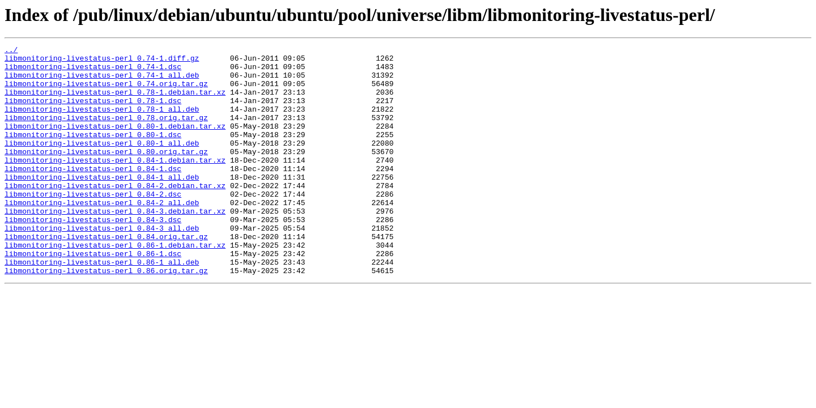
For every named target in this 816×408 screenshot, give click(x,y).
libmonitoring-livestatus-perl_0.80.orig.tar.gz (106, 173)
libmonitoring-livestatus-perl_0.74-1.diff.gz (102, 61)
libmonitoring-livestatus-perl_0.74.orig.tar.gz (106, 92)
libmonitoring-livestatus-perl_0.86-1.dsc (93, 296)
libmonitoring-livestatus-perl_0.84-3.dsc (93, 255)
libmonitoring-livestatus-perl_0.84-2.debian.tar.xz (115, 214)
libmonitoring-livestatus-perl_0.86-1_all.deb (102, 306)
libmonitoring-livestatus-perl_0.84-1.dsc (93, 194)
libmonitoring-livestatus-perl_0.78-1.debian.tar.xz (115, 102)
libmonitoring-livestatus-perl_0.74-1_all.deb (102, 81)
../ (11, 51)
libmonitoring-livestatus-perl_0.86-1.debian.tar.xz (115, 285)
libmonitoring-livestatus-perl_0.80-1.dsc (93, 153)
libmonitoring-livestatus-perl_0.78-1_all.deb (102, 122)
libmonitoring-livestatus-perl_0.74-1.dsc (93, 71)
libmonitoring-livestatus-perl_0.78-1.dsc (93, 112)
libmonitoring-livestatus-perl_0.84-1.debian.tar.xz (115, 183)
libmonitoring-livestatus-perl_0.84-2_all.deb (102, 235)
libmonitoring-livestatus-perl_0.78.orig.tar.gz (106, 133)
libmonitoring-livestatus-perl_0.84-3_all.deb (102, 265)
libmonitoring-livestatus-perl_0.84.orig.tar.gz (106, 275)
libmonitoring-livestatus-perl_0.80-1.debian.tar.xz (115, 143)
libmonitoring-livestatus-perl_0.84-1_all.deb (102, 204)
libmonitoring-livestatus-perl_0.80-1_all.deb (102, 163)
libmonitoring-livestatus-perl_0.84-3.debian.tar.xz (115, 245)
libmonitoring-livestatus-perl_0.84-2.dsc (93, 224)
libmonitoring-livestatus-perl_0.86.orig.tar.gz (106, 316)
